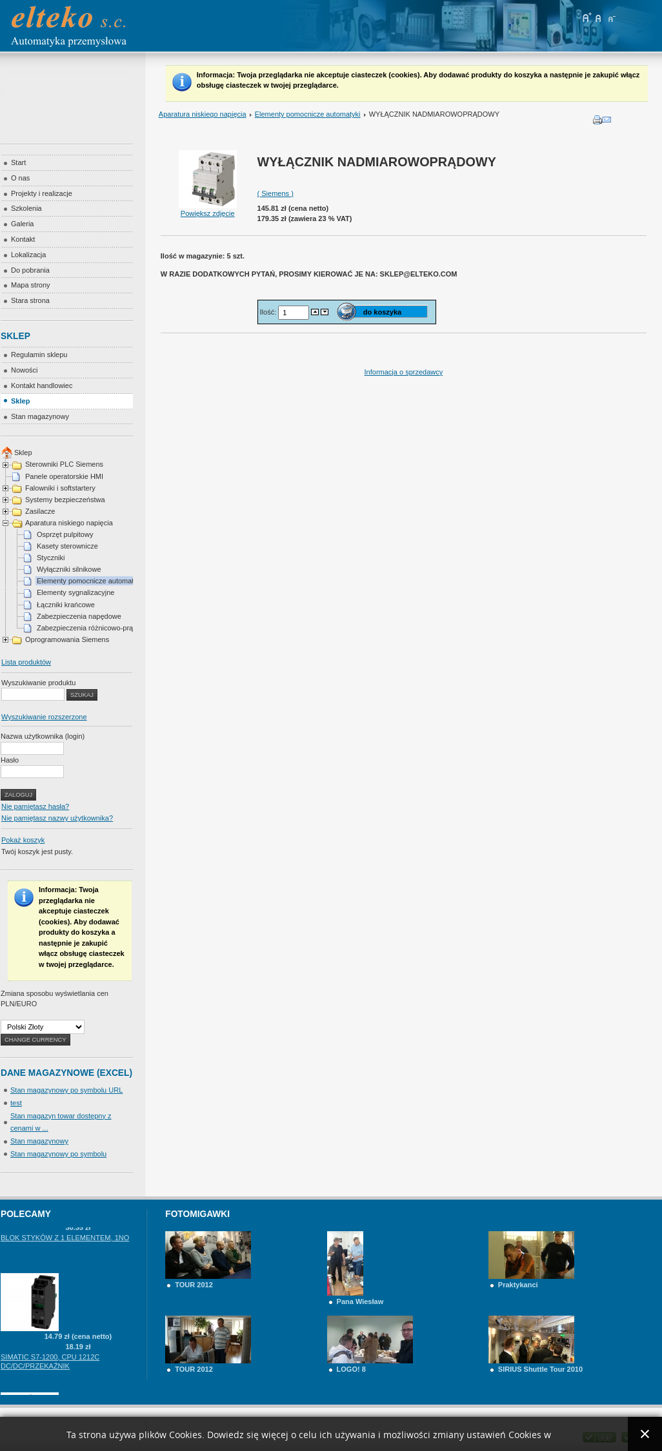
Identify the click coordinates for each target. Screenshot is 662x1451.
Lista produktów (26, 662)
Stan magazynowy (39, 1141)
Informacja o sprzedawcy (404, 372)
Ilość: (269, 312)
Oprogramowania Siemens (67, 639)
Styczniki (51, 557)
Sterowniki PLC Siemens (64, 464)
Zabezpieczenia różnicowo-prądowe (93, 628)
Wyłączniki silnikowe (69, 569)
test (16, 1103)
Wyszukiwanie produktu (38, 683)
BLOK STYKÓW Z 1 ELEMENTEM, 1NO (65, 1245)
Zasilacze (40, 511)
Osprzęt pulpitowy (65, 534)
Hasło (10, 760)
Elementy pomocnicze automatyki (308, 114)
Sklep (23, 452)
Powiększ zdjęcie (208, 209)
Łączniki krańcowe (66, 605)
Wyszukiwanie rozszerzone (44, 717)
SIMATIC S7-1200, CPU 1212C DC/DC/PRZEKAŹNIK (50, 1368)
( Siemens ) (275, 193)
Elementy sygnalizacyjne (75, 592)
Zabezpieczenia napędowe (79, 616)
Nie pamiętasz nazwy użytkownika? (57, 818)
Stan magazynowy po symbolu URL (66, 1090)
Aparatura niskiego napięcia (202, 114)
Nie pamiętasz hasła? (35, 806)
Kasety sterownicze (67, 546)
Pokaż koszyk (23, 840)
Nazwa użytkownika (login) (43, 736)
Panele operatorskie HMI (64, 476)
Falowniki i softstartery (60, 488)
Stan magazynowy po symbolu (58, 1154)
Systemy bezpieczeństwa (65, 499)
